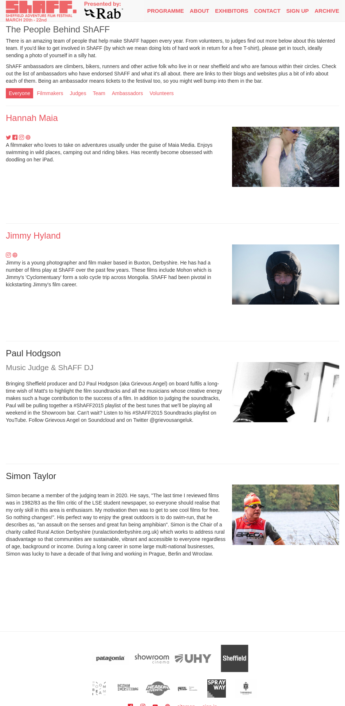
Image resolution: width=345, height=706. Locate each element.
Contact (267, 11)
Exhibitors (231, 11)
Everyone (19, 93)
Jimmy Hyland (33, 235)
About (199, 11)
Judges (78, 93)
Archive (326, 11)
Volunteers (161, 93)
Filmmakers (50, 93)
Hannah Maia (32, 118)
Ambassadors (127, 93)
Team (99, 93)
